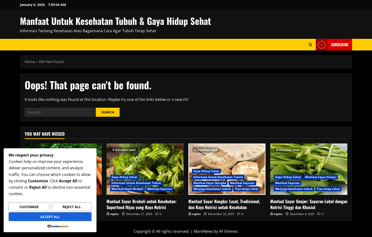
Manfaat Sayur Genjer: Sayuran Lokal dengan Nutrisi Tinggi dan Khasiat (308, 204)
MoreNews (203, 231)
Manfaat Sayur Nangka (209, 183)
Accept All (50, 217)
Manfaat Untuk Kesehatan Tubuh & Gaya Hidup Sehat (115, 20)
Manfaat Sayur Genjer (320, 177)
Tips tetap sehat (246, 189)
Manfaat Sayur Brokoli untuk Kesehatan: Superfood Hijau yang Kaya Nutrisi (142, 204)
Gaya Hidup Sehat (124, 177)
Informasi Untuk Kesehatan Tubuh (136, 183)
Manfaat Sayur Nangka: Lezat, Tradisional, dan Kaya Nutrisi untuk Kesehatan (224, 204)
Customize (29, 207)
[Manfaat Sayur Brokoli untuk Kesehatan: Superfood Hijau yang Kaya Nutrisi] (145, 169)
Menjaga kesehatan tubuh (212, 189)
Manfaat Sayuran (159, 189)
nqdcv (114, 214)
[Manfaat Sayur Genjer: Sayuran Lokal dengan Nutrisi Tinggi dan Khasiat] (308, 169)
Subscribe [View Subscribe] (332, 44)
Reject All (72, 207)
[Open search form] (310, 44)
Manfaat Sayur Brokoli (127, 189)
